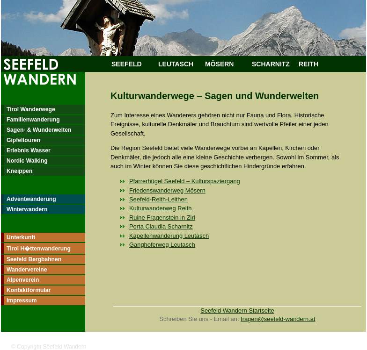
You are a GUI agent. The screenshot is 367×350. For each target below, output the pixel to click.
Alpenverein (23, 280)
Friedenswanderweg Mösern (167, 190)
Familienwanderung (33, 119)
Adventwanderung (31, 199)
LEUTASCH (175, 64)
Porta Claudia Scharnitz (161, 226)
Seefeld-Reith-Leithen (158, 199)
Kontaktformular (29, 290)
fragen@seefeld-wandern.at (278, 318)
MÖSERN (219, 64)
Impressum (22, 300)
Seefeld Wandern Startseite (237, 310)
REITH (308, 64)
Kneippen (19, 171)
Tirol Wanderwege (31, 109)
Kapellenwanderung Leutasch (169, 235)
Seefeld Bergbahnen (34, 259)
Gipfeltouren (23, 140)
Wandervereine (27, 269)
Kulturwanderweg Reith (160, 208)
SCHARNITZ (271, 64)
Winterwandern (27, 209)
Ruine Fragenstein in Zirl (162, 217)
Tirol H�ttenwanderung (39, 248)
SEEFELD (126, 64)
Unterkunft (21, 237)
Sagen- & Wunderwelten (39, 130)
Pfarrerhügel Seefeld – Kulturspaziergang (184, 181)
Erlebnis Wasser (29, 150)
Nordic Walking (27, 160)
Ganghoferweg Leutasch (162, 244)
